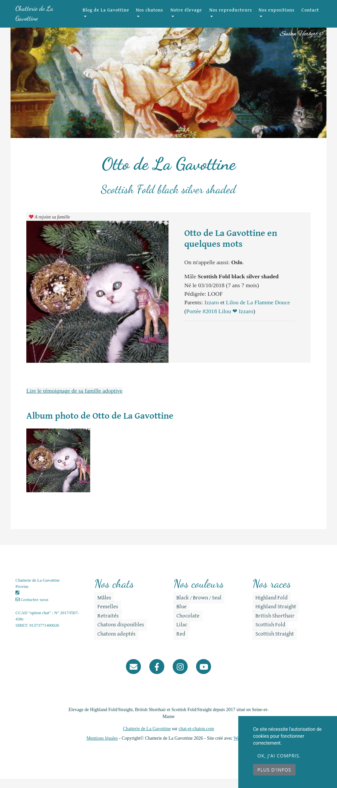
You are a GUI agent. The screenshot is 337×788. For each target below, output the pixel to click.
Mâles (101, 607)
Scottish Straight (271, 643)
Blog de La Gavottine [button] (118, 18)
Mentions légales (102, 747)
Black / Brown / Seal (196, 607)
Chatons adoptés (113, 643)
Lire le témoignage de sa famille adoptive (74, 400)
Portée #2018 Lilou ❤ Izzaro (219, 320)
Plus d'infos (274, 770)
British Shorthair (272, 625)
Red (177, 643)
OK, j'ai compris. (279, 756)
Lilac (178, 634)
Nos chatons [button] (163, 18)
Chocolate (184, 625)
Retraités (105, 625)
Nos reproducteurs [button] (236, 18)
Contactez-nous (31, 609)
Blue (178, 616)
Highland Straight (272, 616)
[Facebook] (157, 675)
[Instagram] (180, 675)
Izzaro (212, 311)
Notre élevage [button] (193, 18)
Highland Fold (268, 607)
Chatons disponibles (117, 634)
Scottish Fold (267, 634)
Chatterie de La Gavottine (44, 18)
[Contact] (133, 675)
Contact (310, 14)
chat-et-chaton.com (196, 737)
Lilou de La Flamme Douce (258, 311)
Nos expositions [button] (276, 18)
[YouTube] (203, 675)
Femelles (104, 616)
